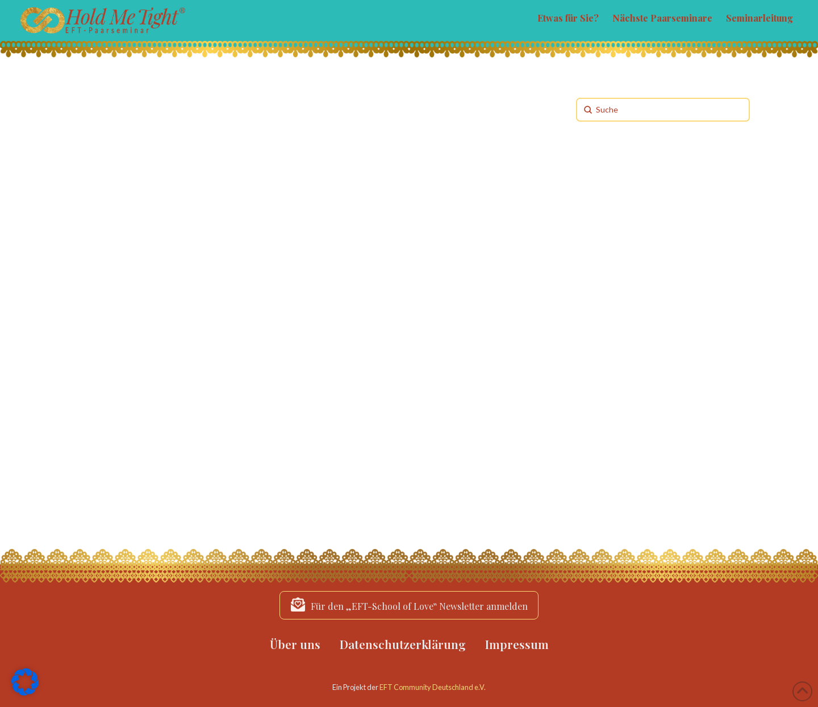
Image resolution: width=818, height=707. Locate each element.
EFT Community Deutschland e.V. (432, 687)
